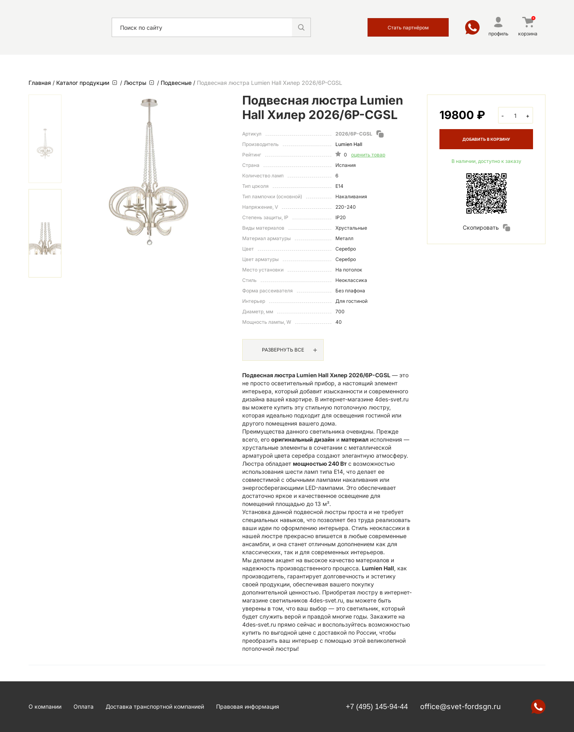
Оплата (84, 706)
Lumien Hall (348, 144)
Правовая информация (247, 706)
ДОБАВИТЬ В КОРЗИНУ (486, 139)
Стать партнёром (408, 28)
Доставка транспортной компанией (155, 706)
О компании (45, 706)
